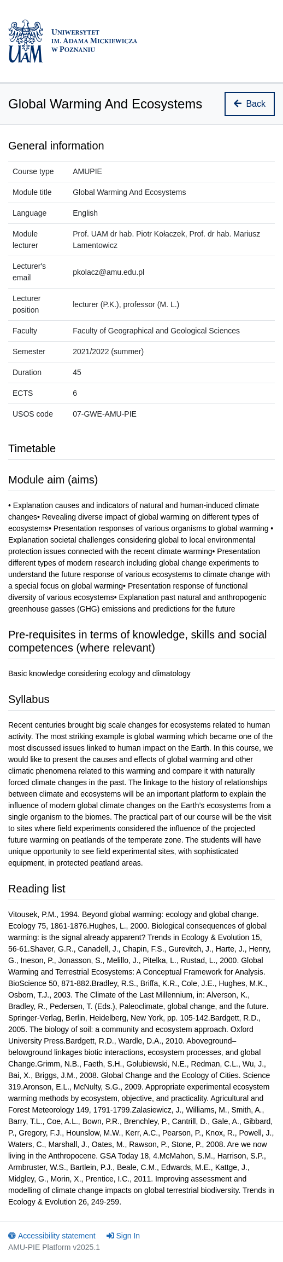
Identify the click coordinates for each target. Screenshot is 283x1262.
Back (250, 103)
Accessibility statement (52, 1235)
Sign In (123, 1235)
